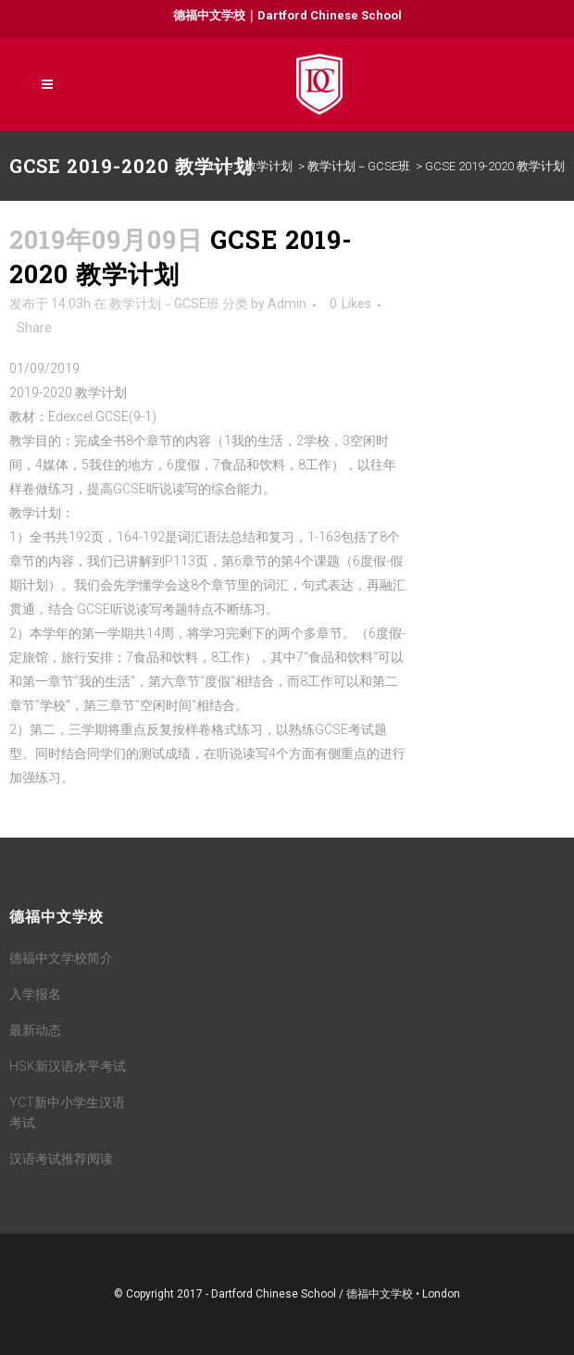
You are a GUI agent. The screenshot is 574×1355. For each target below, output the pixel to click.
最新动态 (35, 1030)
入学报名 (35, 994)
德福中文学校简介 (61, 958)
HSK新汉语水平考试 (67, 1066)
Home (217, 166)
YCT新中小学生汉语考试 (67, 1112)
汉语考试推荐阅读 (61, 1158)
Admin (287, 303)
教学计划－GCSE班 (358, 166)
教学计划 (268, 166)
